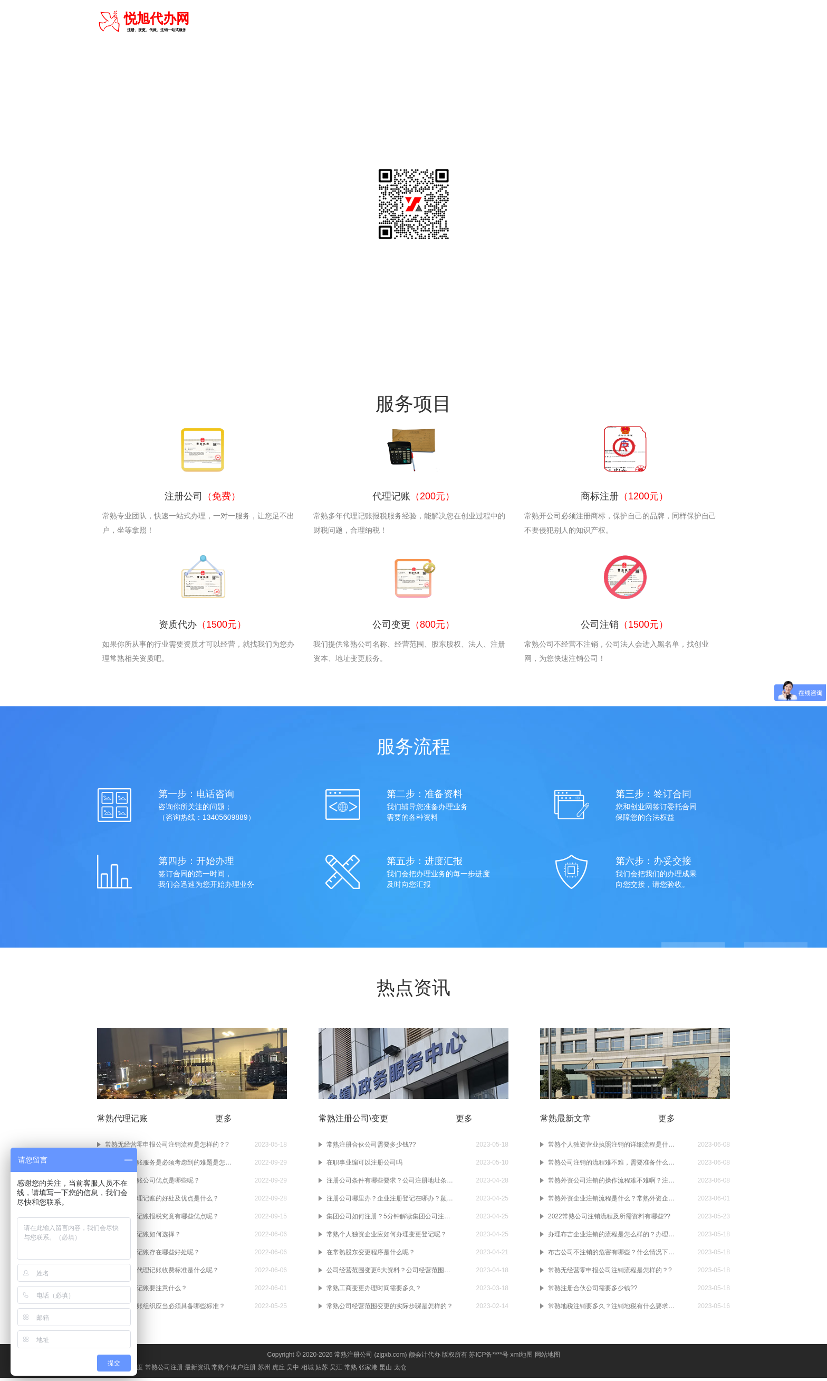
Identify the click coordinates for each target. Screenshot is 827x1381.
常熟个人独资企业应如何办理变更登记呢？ (386, 1237)
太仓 (400, 1370)
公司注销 (586, 22)
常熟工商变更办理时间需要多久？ (373, 1291)
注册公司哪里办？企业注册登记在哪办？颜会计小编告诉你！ (389, 1201)
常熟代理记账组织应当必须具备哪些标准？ (165, 1309)
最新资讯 (197, 1370)
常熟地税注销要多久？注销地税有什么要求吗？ (611, 1309)
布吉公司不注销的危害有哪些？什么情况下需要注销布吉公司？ (611, 1255)
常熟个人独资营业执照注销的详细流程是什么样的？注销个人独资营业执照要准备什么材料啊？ (611, 1147)
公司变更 (549, 22)
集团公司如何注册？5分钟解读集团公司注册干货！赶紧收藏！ (389, 1219)
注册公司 (401, 22)
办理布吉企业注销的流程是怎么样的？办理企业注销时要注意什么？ (611, 1237)
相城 (307, 1370)
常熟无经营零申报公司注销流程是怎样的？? (167, 1147)
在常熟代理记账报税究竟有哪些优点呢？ (162, 1219)
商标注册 (475, 22)
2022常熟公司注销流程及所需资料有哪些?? (609, 1219)
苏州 (264, 1370)
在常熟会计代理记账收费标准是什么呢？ (162, 1273)
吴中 (292, 1370)
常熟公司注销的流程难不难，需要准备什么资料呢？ (611, 1165)
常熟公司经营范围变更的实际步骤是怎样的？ (389, 1309)
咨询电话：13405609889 (413, 258)
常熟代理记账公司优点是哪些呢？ (152, 1183)
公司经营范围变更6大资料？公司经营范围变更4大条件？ (389, 1273)
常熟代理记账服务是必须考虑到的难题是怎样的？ (168, 1165)
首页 (371, 22)
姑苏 (321, 1370)
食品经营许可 (667, 22)
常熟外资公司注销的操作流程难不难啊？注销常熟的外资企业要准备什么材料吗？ (611, 1183)
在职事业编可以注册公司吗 (364, 1165)
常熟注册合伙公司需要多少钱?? (371, 1147)
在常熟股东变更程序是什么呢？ (370, 1255)
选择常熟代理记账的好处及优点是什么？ (162, 1201)
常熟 (204, 21)
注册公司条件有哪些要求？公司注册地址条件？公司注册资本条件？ (389, 1183)
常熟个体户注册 (233, 1370)
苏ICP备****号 (488, 1357)
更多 (223, 1121)
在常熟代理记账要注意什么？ (146, 1291)
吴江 (336, 1370)
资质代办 (512, 22)
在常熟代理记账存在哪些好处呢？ (152, 1255)
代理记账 (438, 22)
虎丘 (278, 1370)
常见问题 (711, 22)
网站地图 (547, 1357)
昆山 (385, 1370)
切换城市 (233, 21)
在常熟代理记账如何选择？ (143, 1237)
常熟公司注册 (164, 1370)
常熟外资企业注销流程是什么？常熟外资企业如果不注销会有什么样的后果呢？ (611, 1201)
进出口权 (623, 22)
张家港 (368, 1370)
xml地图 (521, 1357)
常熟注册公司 (353, 1357)
